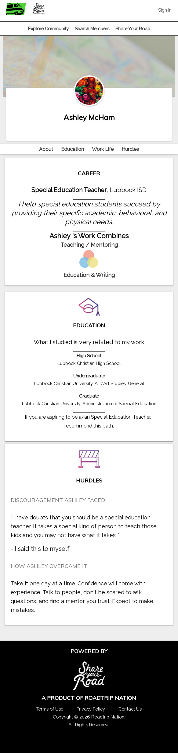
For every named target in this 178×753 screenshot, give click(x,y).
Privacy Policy (91, 708)
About (46, 149)
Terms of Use (49, 708)
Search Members (92, 28)
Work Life (103, 149)
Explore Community (48, 28)
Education (72, 149)
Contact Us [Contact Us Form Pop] (130, 708)
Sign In (165, 10)
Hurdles (130, 149)
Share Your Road (132, 28)
